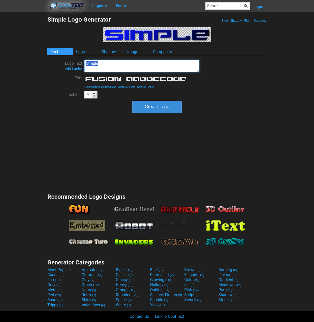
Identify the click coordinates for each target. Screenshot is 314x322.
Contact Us (139, 316)
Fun (54, 279)
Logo (80, 51)
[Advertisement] (23, 90)
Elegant (194, 274)
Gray (53, 284)
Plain (247, 20)
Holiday (159, 284)
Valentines (93, 305)
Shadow (236, 20)
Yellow (159, 305)
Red (54, 294)
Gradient (260, 20)
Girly (88, 279)
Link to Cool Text (169, 316)
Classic (125, 274)
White (123, 305)
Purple (228, 290)
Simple (141, 66)
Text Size (75, 94)
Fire (224, 274)
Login (258, 6)
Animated (93, 269)
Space (124, 299)
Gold (191, 279)
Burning (228, 269)
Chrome (92, 274)
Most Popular (59, 269)
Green (90, 284)
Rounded (127, 294)
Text (54, 51)
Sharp (55, 299)
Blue (225, 20)
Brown (192, 269)
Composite (162, 51)
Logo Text (74, 65)
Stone (226, 299)
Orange (125, 290)
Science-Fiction (145, 87)
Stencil (192, 299)
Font (79, 78)
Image (132, 51)
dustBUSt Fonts (126, 87)
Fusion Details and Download (100, 87)
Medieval (230, 284)
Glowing (160, 279)
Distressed (163, 274)
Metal (55, 290)
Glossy (125, 279)
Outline (159, 290)
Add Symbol (74, 68)
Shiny (89, 299)
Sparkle (159, 299)
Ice (189, 284)
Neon (89, 290)
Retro (89, 294)
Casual (55, 274)
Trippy (55, 305)
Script (192, 294)
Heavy (124, 284)
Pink (191, 290)
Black (124, 269)
